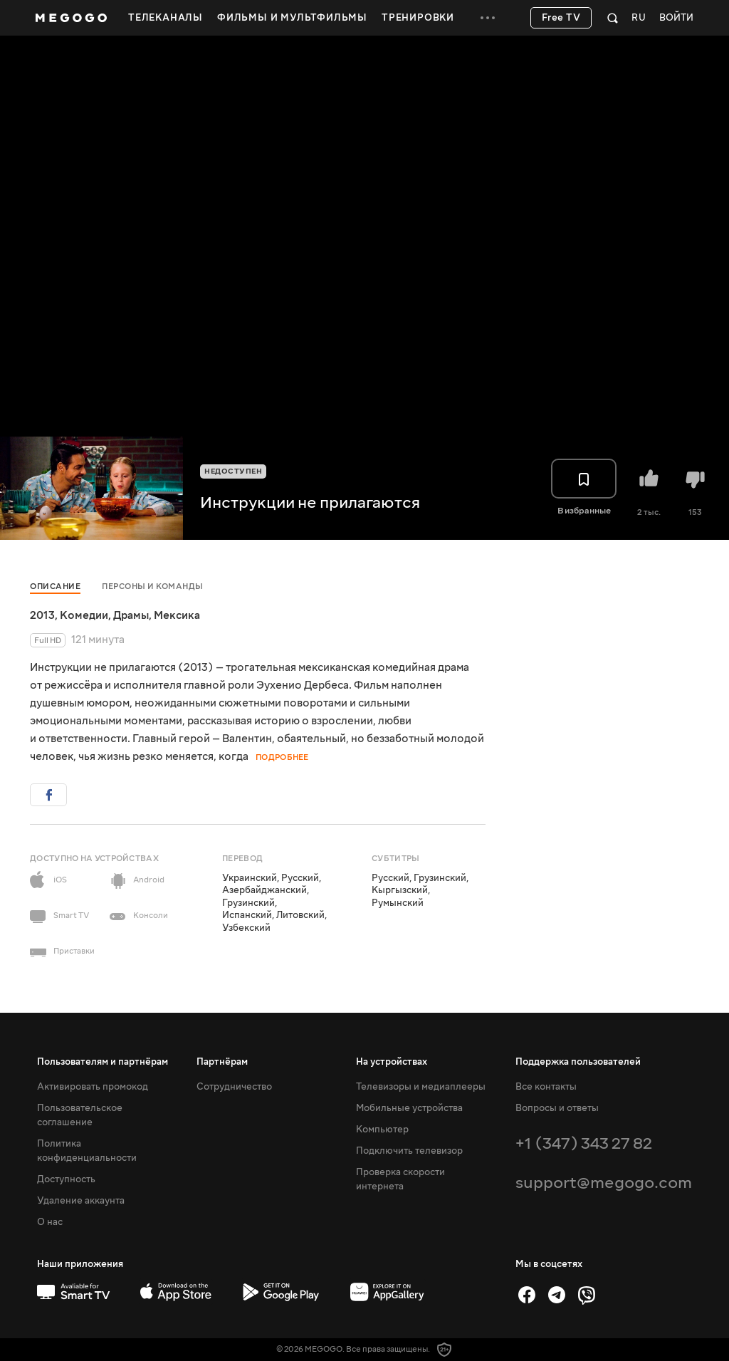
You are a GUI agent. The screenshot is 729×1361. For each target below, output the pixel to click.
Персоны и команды (153, 586)
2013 (42, 615)
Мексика (177, 615)
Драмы (131, 615)
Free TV (561, 17)
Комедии (84, 615)
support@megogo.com (603, 1183)
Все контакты (546, 1086)
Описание (55, 586)
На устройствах (391, 1061)
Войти (676, 18)
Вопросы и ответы (557, 1108)
